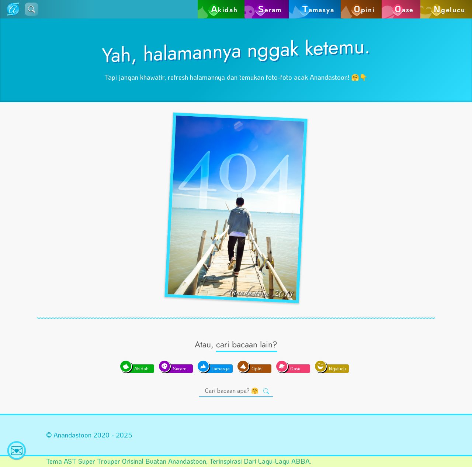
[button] (31, 9)
